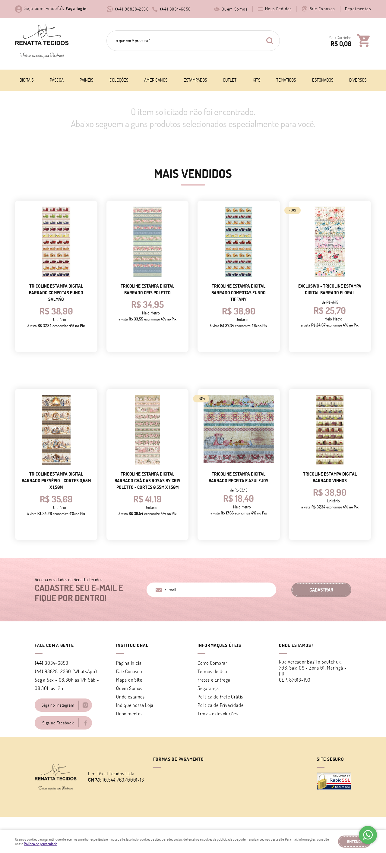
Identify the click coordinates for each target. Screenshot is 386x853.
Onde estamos (130, 697)
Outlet (229, 80)
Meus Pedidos (278, 8)
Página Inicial (129, 663)
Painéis (86, 80)
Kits (256, 80)
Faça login (76, 8)
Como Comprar (212, 663)
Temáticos (286, 80)
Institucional (132, 645)
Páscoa (57, 80)
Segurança (208, 688)
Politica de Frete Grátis (220, 697)
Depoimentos (358, 8)
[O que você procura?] (269, 40)
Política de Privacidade (220, 705)
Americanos (155, 80)
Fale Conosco (322, 8)
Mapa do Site (129, 680)
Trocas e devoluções (218, 714)
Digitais (26, 80)
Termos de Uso (212, 671)
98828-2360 (132, 9)
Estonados (322, 80)
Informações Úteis (219, 645)
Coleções (118, 80)
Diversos (357, 80)
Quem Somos (235, 9)
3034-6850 (175, 9)
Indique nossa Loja (134, 705)
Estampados (195, 80)
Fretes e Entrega (214, 680)
